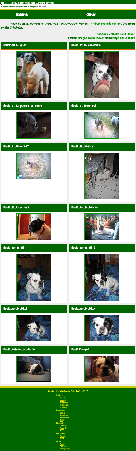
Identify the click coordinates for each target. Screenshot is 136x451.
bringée (82, 38)
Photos (21, 3)
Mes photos (64, 402)
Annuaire (40, 3)
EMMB (62, 420)
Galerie (62, 413)
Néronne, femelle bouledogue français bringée (18, 6)
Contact (62, 444)
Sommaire (102, 34)
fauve (99, 38)
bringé (115, 38)
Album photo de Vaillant (107, 24)
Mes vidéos (64, 405)
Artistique (63, 407)
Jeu (61, 430)
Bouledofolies (65, 418)
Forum (62, 438)
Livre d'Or (50, 3)
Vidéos (27, 3)
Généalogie (64, 415)
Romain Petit (69, 391)
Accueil (14, 3)
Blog (33, 3)
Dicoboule (63, 426)
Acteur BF (63, 428)
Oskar (131, 34)
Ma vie (62, 398)
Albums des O (118, 34)
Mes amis (63, 400)
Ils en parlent (65, 449)
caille (91, 38)
